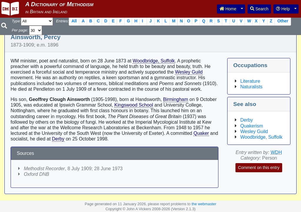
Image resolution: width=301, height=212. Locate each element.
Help (283, 8)
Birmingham (175, 99)
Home (228, 8)
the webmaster (204, 204)
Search (259, 8)
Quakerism (251, 125)
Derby (58, 138)
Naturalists (251, 86)
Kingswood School (133, 104)
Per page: (20, 30)
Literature (250, 81)
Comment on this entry (259, 167)
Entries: (62, 21)
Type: (16, 21)
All (74, 21)
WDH (276, 152)
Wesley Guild (189, 71)
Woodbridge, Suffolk (154, 60)
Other (282, 21)
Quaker (201, 133)
